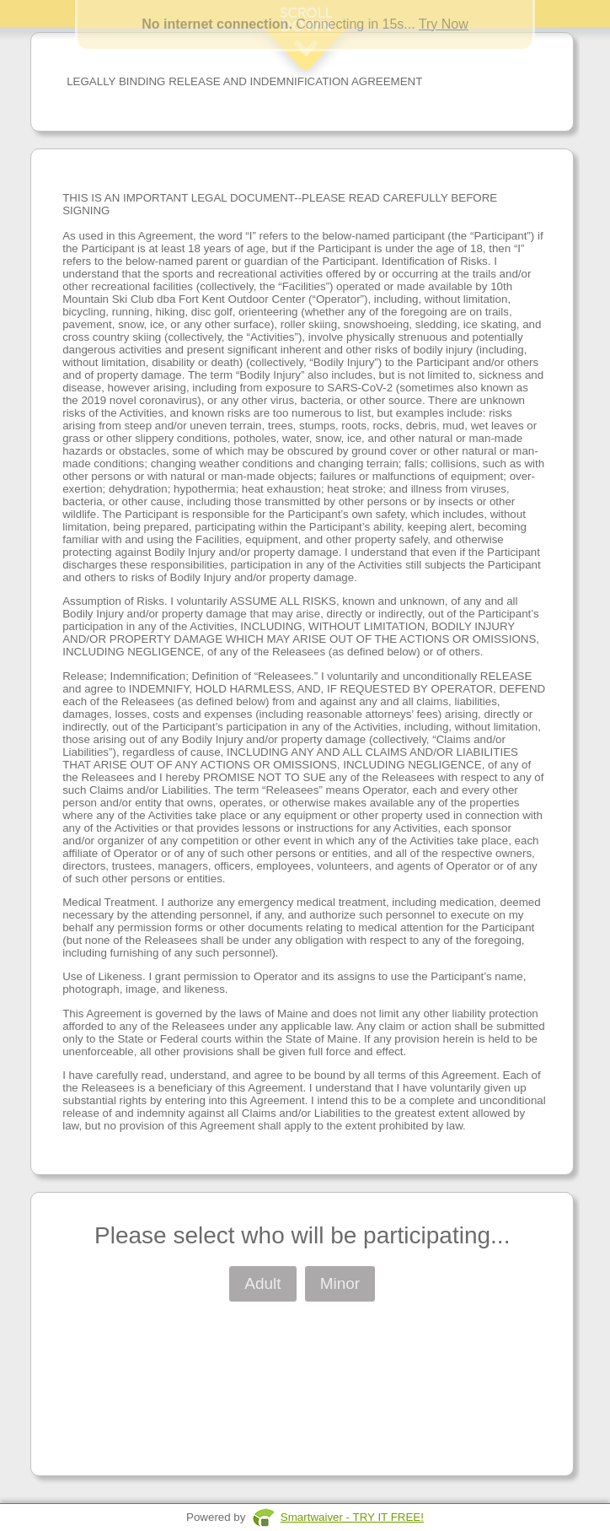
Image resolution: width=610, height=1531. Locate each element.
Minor (340, 1283)
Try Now (443, 24)
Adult (262, 1283)
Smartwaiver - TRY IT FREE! (352, 1517)
